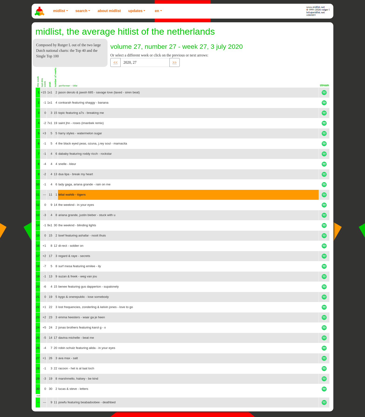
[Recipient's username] (145, 62)
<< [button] (115, 62)
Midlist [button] (59, 11)
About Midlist (109, 11)
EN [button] (157, 11)
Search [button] (81, 11)
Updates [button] (135, 11)
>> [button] (174, 62)
